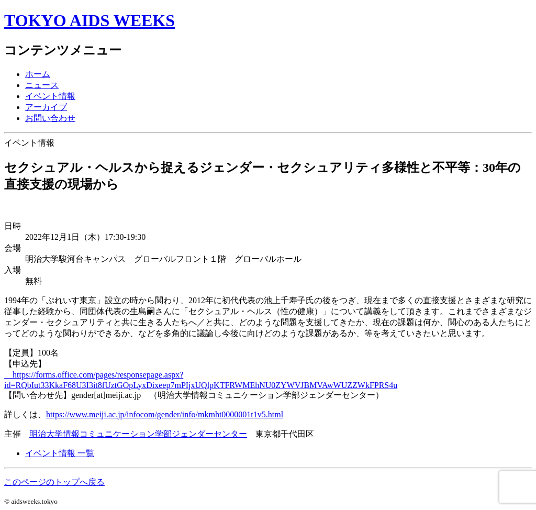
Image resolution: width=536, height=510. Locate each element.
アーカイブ (46, 107)
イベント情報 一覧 (59, 453)
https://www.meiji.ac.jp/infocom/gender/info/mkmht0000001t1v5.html (164, 414)
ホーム (37, 74)
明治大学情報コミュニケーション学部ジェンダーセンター (138, 433)
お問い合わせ (50, 118)
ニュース (42, 85)
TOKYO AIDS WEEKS (89, 20)
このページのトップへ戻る (54, 482)
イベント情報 (50, 96)
